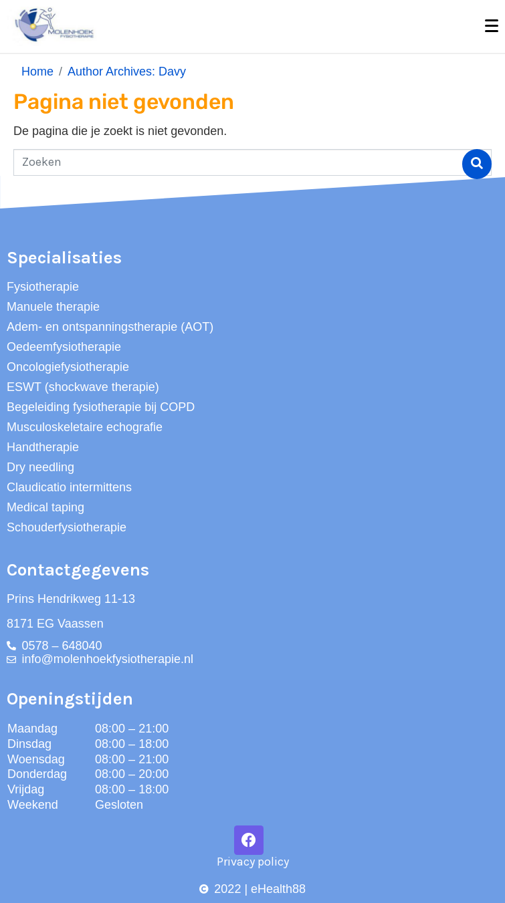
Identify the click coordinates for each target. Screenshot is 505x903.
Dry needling (40, 467)
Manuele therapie (53, 306)
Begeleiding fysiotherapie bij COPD (101, 407)
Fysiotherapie (43, 286)
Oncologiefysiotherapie (68, 367)
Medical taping (45, 507)
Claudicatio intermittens (69, 487)
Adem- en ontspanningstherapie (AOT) (110, 327)
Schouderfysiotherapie (66, 527)
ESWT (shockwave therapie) (83, 387)
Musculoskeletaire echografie (85, 427)
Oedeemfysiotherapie (64, 347)
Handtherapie (43, 447)
